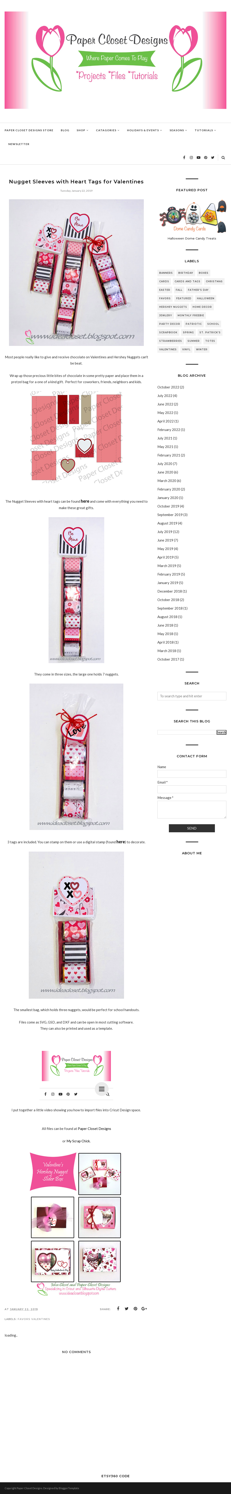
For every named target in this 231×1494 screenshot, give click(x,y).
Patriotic (194, 323)
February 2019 (168, 574)
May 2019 (165, 549)
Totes (210, 340)
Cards (164, 281)
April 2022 (165, 421)
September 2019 (170, 515)
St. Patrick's (210, 332)
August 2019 (167, 523)
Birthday (185, 272)
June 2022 (165, 404)
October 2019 (168, 506)
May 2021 (165, 447)
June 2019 (165, 540)
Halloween (205, 298)
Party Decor (169, 323)
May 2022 (165, 413)
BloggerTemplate (69, 1488)
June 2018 (165, 625)
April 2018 (165, 642)
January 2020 (167, 498)
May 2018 (165, 634)
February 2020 (168, 489)
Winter (202, 349)
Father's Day (198, 289)
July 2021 (164, 438)
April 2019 (165, 557)
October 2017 (168, 659)
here (85, 501)
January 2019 (167, 583)
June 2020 (165, 472)
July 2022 (164, 395)
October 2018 (168, 600)
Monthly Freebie (191, 315)
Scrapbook (168, 332)
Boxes (203, 272)
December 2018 (169, 591)
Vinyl (186, 349)
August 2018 (167, 617)
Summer (194, 340)
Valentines (40, 1319)
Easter (164, 289)
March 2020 (166, 481)
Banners (166, 272)
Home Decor (202, 306)
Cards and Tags (187, 281)
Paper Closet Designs (94, 1128)
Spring (188, 332)
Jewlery (165, 315)
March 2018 (166, 651)
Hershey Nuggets (173, 306)
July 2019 (164, 532)
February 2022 (168, 430)
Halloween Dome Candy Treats (191, 238)
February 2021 (168, 455)
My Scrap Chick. (78, 1141)
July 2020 (164, 464)
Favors (24, 1319)
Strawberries (170, 340)
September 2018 (170, 608)
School (213, 323)
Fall (179, 289)
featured (183, 298)
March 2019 (166, 566)
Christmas (214, 281)
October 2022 (168, 387)
